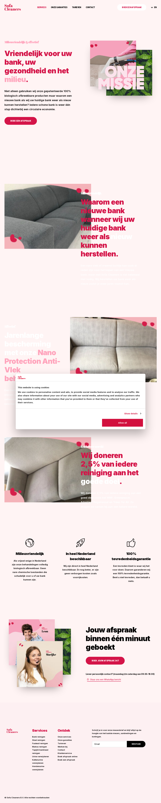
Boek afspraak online (67, 756)
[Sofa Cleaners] (12, 7)
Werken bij (62, 747)
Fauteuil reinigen (40, 743)
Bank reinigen (38, 737)
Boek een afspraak (20, 121)
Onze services (64, 737)
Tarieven (76, 7)
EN (155, 7)
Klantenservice (65, 753)
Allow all (122, 422)
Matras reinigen (39, 747)
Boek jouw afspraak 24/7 (105, 660)
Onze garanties (59, 7)
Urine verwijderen (40, 756)
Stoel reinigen (38, 740)
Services (41, 7)
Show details (131, 413)
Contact (90, 7)
